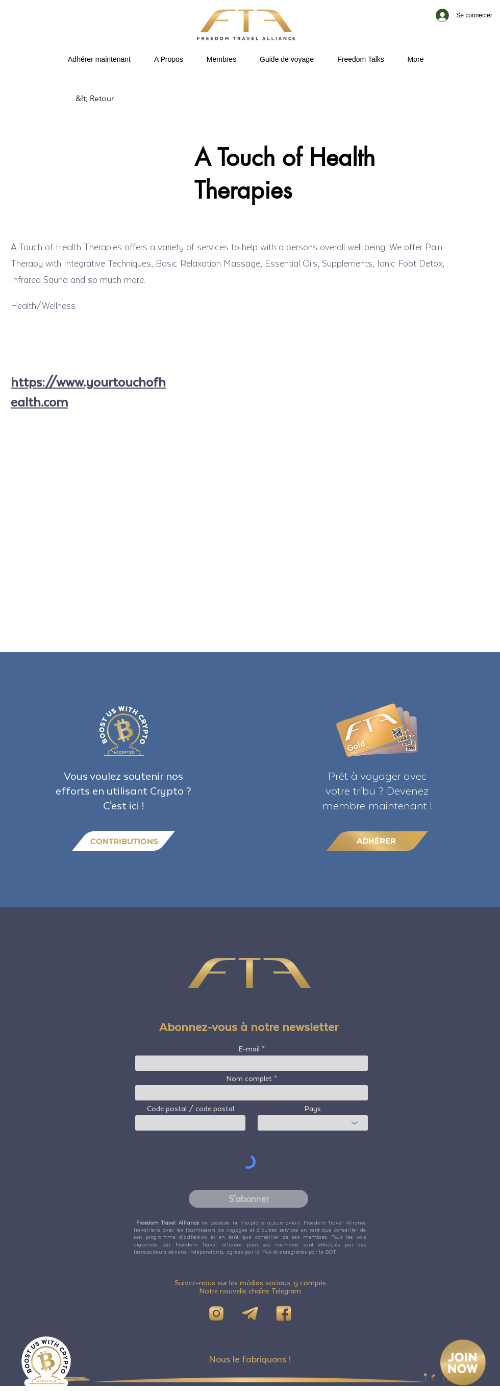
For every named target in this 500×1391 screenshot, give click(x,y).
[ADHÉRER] (377, 841)
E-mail (249, 1049)
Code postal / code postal (190, 1109)
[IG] (216, 1313)
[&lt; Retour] (109, 98)
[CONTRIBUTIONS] (123, 841)
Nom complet (249, 1078)
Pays (313, 1109)
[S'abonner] (248, 1199)
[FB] (284, 1313)
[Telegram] (250, 1313)
